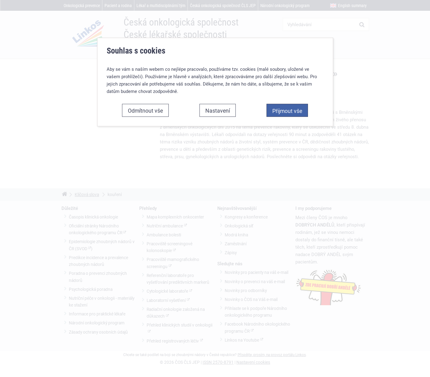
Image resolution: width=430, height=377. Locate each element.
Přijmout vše (287, 110)
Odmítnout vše (145, 110)
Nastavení (217, 110)
